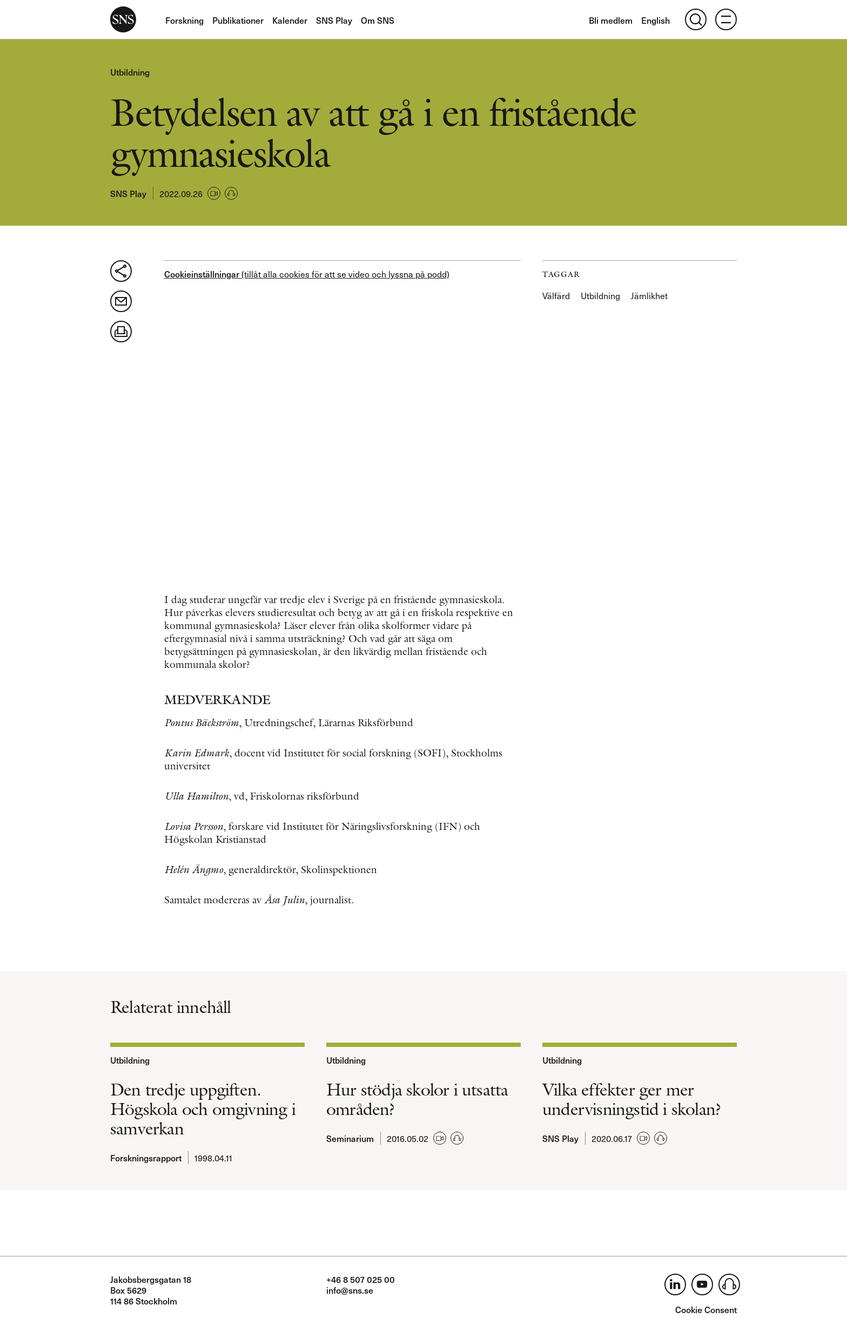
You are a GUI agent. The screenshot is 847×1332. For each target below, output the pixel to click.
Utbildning (130, 71)
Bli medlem (611, 19)
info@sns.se (349, 1289)
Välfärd (556, 295)
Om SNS (377, 19)
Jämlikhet (649, 295)
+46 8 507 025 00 (360, 1279)
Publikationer (238, 19)
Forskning (184, 19)
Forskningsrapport (146, 1157)
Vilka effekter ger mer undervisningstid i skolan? (631, 1099)
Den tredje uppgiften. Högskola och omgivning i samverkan (202, 1109)
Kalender (289, 19)
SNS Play (334, 19)
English (655, 19)
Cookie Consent (706, 1309)
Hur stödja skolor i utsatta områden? (417, 1099)
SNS (123, 19)
